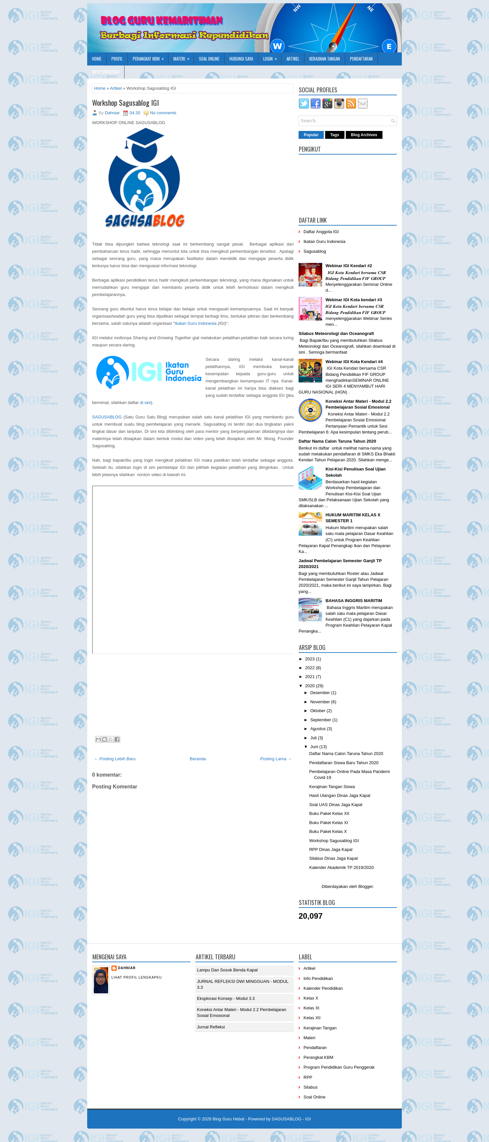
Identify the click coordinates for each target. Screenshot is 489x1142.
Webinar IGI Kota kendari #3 (353, 299)
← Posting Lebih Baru (114, 758)
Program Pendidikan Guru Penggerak (339, 1067)
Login (272, 57)
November (320, 701)
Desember (320, 692)
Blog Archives (364, 135)
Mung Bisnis (316, 1134)
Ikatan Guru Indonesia (196, 323)
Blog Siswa (363, 1134)
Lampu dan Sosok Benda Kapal (227, 969)
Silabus (310, 1087)
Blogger (365, 886)
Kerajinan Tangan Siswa (332, 786)
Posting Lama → (276, 758)
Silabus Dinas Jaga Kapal (333, 858)
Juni (314, 746)
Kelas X (310, 998)
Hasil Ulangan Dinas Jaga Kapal (339, 795)
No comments (163, 112)
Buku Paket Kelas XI (328, 822)
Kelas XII (312, 1017)
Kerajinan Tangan (324, 58)
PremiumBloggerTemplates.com (236, 1134)
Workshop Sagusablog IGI (125, 102)
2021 (310, 676)
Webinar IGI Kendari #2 (348, 265)
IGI (308, 1118)
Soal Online (209, 58)
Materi (183, 57)
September (321, 719)
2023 (310, 658)
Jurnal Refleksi (211, 1026)
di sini (145, 402)
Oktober (318, 710)
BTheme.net (275, 1134)
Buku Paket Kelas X (328, 831)
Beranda (198, 758)
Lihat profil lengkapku (136, 977)
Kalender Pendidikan (323, 988)
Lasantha (200, 1134)
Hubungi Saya (241, 58)
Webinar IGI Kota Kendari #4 (354, 361)
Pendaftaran (361, 58)
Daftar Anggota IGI (321, 231)
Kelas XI (311, 1007)
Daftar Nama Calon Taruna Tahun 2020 (337, 441)
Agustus (318, 728)
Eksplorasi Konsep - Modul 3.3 (226, 998)
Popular (311, 135)
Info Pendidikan (105, 71)
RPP (307, 1077)
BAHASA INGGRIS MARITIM (353, 600)
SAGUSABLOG (107, 416)
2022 (310, 667)
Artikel (292, 58)
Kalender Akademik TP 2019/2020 (341, 867)
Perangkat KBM (150, 57)
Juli (314, 737)
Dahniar (127, 968)
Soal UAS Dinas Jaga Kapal (335, 804)
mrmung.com (340, 1134)
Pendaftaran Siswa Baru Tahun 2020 (344, 762)
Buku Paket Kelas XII (329, 813)
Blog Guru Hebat (228, 1118)
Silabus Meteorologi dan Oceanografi (336, 333)
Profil (117, 58)
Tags (334, 135)
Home (96, 58)
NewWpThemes (147, 1134)
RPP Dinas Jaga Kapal (330, 849)
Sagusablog (314, 251)
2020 (310, 685)
